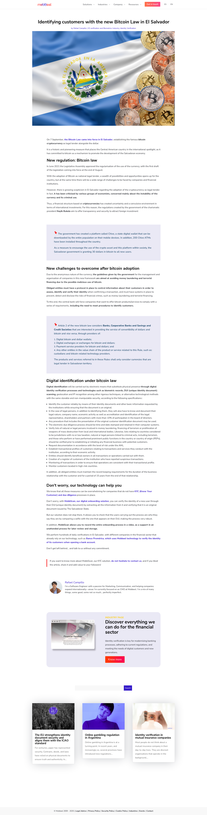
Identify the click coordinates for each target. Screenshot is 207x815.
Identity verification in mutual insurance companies (153, 736)
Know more (115, 659)
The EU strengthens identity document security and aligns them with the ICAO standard (52, 739)
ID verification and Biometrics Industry (103, 28)
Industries (133, 811)
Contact (149, 811)
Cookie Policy (121, 811)
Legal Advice (80, 811)
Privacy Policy (94, 811)
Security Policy (108, 811)
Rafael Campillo (80, 28)
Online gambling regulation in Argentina (102, 736)
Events (142, 811)
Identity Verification (128, 28)
